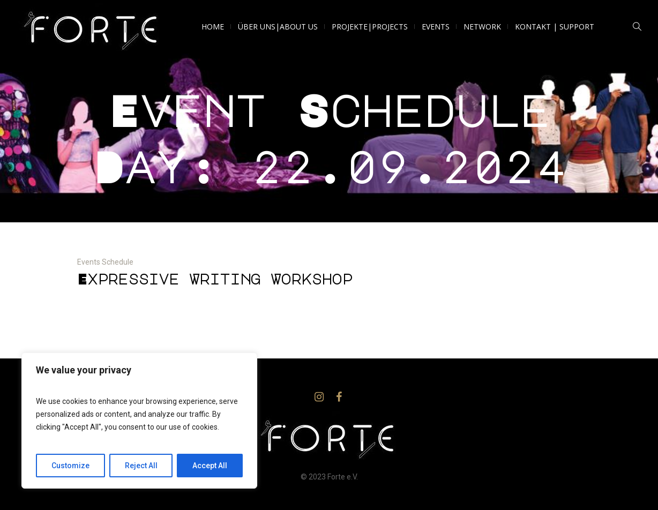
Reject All (141, 465)
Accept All (209, 465)
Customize (70, 465)
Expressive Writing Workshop (214, 279)
